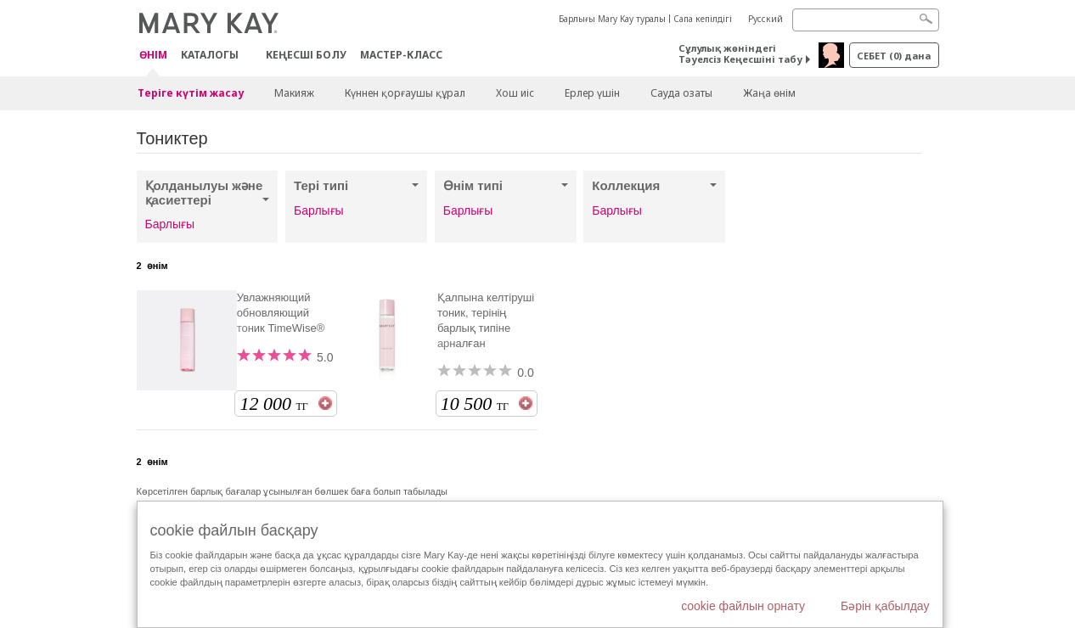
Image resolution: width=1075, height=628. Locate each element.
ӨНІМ (153, 55)
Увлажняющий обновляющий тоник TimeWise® (281, 312)
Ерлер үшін (592, 93)
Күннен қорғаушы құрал (405, 93)
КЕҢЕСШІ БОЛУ (306, 54)
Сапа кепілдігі (702, 19)
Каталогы (210, 54)
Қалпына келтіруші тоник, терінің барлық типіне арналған (485, 320)
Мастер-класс (401, 54)
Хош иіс (515, 93)
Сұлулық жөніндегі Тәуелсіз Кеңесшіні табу (740, 53)
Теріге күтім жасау (191, 93)
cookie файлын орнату (743, 606)
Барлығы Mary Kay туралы (612, 19)
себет (894, 55)
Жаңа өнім (769, 93)
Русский (765, 19)
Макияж (294, 93)
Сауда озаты (681, 93)
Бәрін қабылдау (885, 606)
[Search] (865, 19)
